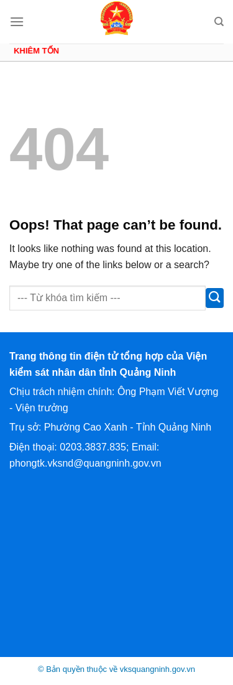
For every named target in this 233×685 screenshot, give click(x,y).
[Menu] (16, 21)
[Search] (219, 22)
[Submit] (215, 298)
